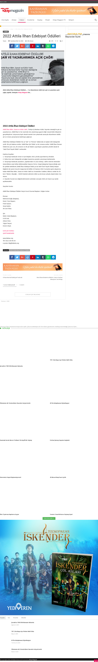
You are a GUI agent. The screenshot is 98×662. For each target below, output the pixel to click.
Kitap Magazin (33, 661)
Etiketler (23, 619)
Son (9, 619)
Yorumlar (15, 619)
